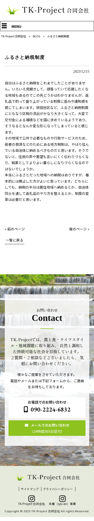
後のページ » (79, 228)
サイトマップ (30, 493)
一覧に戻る (14, 240)
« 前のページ (15, 228)
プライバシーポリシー (58, 493)
